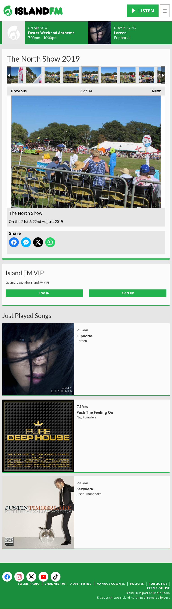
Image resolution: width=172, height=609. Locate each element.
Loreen (120, 33)
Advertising (81, 584)
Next (154, 90)
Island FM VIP (25, 273)
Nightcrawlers (87, 417)
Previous (17, 90)
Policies (137, 584)
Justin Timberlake (89, 494)
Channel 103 (55, 584)
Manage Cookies (111, 584)
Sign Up (128, 293)
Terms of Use (158, 588)
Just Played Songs (26, 315)
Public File (158, 584)
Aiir (166, 598)
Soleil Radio (29, 584)
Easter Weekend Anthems (51, 33)
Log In (44, 293)
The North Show (15, 75)
